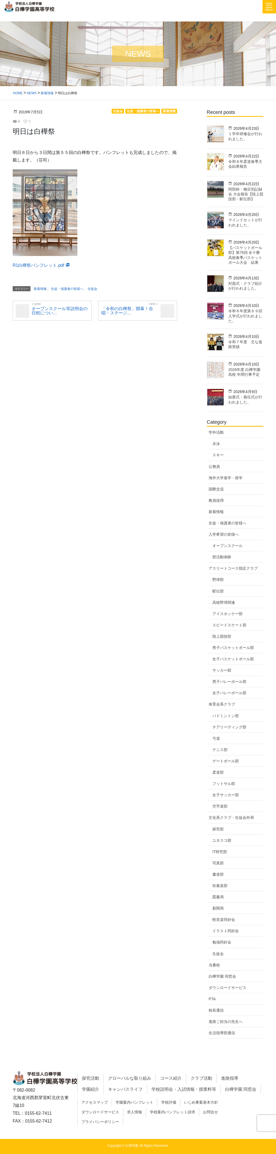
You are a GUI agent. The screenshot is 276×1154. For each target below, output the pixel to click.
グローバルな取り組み (129, 1078)
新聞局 (218, 908)
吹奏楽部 (219, 885)
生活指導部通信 (222, 1033)
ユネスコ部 (221, 840)
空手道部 (219, 806)
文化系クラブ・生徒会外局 (231, 817)
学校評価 (168, 1102)
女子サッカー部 (225, 795)
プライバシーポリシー (100, 1122)
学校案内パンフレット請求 (172, 1112)
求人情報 (134, 1112)
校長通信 (216, 1010)
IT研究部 (219, 852)
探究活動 (90, 1078)
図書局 (218, 897)
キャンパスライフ (125, 1089)
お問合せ (210, 1112)
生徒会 (218, 954)
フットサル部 (223, 783)
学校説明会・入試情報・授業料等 (183, 1089)
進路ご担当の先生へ (226, 1021)
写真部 (218, 863)
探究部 (218, 829)
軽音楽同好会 (223, 919)
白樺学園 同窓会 (222, 976)
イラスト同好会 (225, 931)
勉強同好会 (221, 942)
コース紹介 (171, 1078)
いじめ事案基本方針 (201, 1102)
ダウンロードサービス (227, 987)
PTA (212, 999)
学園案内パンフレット (134, 1102)
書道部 (218, 874)
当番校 (214, 965)
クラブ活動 (201, 1078)
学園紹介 (90, 1089)
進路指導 (229, 1078)
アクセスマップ (94, 1102)
